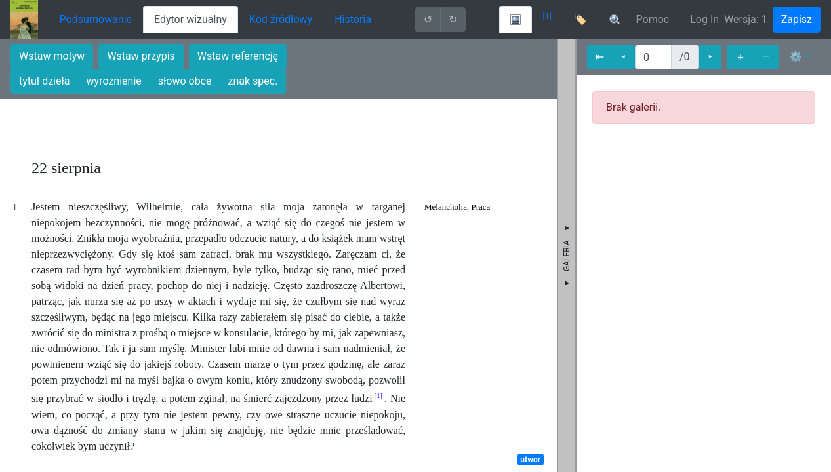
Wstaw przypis (140, 56)
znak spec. (253, 81)
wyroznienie (114, 81)
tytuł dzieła (44, 81)
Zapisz (796, 19)
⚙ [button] (795, 56)
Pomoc (653, 19)
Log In (704, 19)
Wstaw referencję (237, 56)
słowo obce (185, 81)
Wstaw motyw (52, 56)
